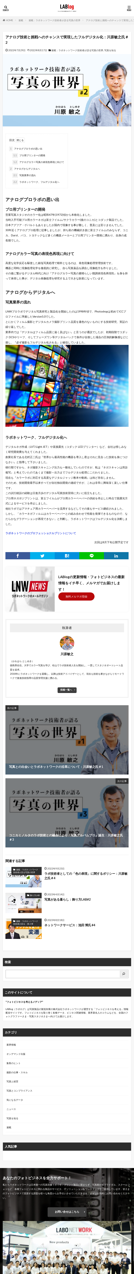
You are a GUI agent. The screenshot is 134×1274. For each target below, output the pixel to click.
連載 (20, 20)
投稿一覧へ (66, 689)
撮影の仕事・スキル (17, 1072)
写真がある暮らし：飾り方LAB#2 (67, 899)
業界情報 (11, 1044)
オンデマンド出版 (16, 1053)
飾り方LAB (35, 895)
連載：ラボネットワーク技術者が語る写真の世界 (54, 20)
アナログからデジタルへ (24, 169)
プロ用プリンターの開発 (28, 155)
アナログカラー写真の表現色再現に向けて (38, 162)
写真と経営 (12, 1081)
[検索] (123, 974)
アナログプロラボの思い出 (25, 148)
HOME (9, 20)
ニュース (11, 1109)
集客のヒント (14, 1063)
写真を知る (110, 50)
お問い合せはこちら (67, 1211)
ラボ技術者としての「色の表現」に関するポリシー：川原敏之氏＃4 (85, 876)
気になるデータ (15, 1099)
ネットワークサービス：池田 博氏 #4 (69, 925)
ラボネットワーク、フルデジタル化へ (35, 182)
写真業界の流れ (24, 175)
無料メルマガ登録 (76, 596)
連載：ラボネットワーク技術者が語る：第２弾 (25, 922)
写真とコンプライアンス (19, 1090)
